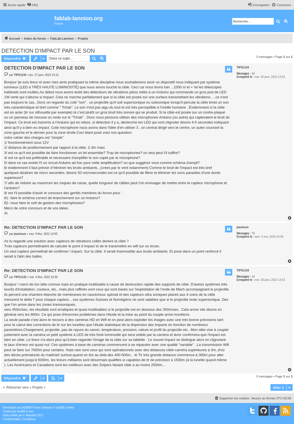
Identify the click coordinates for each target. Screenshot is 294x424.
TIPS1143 (243, 67)
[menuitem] (32, 5)
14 (253, 73)
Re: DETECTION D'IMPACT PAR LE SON (43, 227)
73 (253, 233)
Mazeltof (31, 415)
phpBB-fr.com (25, 411)
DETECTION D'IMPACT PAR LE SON (48, 51)
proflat (13, 415)
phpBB (26, 407)
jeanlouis (243, 227)
